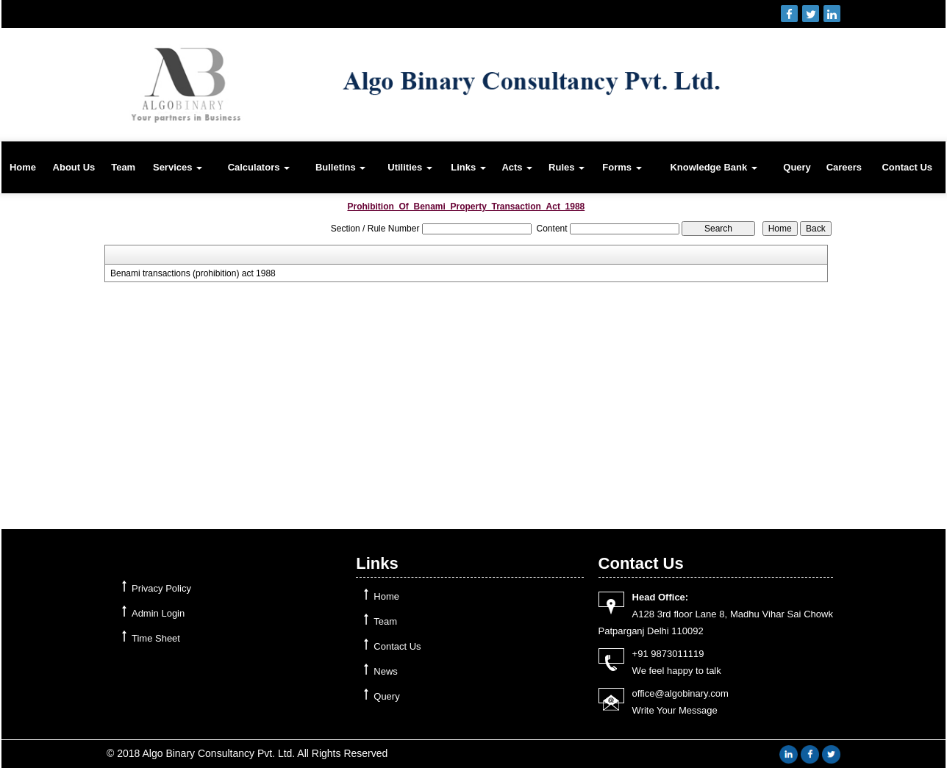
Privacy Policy (161, 588)
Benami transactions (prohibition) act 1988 (193, 273)
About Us (74, 167)
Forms (621, 167)
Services (177, 167)
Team (123, 167)
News (386, 671)
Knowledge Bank (713, 167)
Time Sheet (156, 638)
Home (23, 167)
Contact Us (907, 167)
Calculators (259, 167)
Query (797, 167)
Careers (844, 167)
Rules (566, 167)
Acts (516, 167)
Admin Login (158, 613)
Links (468, 167)
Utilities (409, 167)
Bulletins (340, 167)
